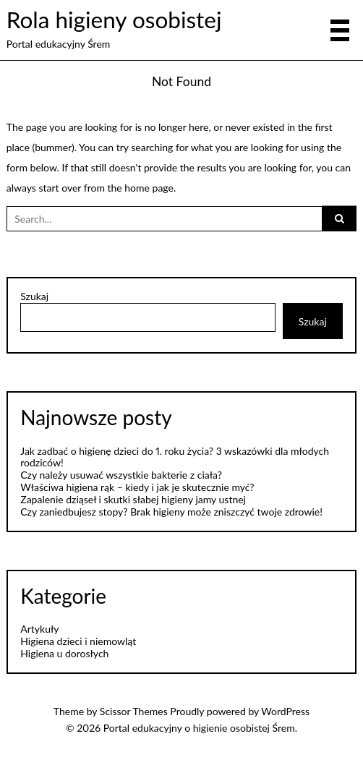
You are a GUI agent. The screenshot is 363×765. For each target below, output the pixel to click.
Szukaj (34, 296)
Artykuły (39, 629)
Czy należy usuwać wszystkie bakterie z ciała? (121, 475)
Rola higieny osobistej (114, 19)
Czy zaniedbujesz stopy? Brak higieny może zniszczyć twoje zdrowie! (171, 511)
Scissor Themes (134, 711)
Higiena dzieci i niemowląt (78, 641)
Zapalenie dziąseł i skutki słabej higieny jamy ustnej (133, 499)
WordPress (285, 711)
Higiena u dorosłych (64, 653)
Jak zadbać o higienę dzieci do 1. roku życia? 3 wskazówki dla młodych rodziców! (174, 457)
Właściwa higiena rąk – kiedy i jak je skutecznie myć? (137, 487)
